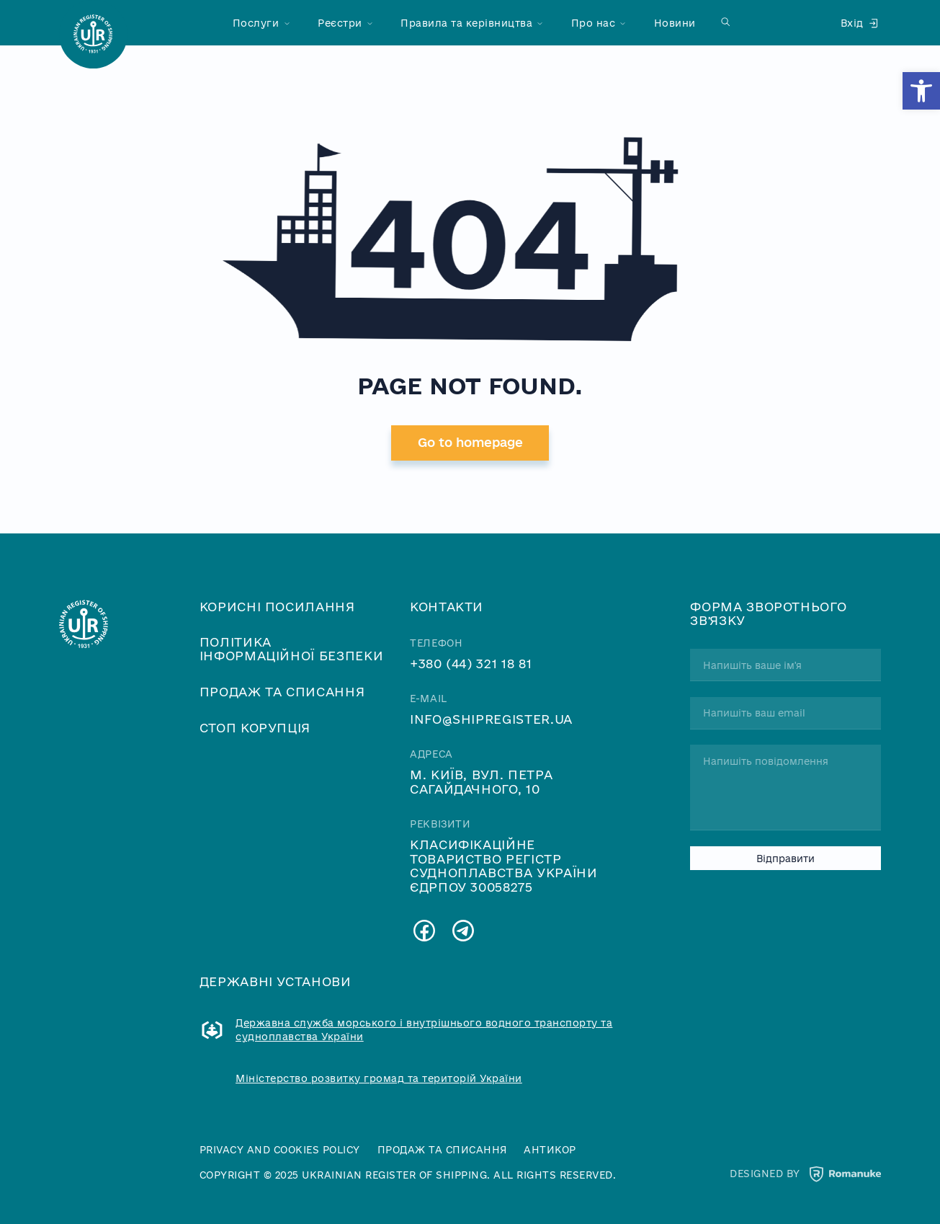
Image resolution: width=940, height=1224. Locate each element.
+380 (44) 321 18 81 (471, 663)
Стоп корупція (255, 728)
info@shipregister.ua (491, 719)
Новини (675, 22)
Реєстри (340, 22)
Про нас (593, 22)
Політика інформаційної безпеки (292, 648)
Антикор (550, 1149)
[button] (921, 91)
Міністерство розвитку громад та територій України (379, 1078)
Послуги (256, 22)
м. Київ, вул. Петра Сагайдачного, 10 (481, 781)
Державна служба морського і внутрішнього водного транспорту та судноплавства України (424, 1029)
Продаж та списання (282, 692)
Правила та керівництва (466, 22)
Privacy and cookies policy (280, 1149)
